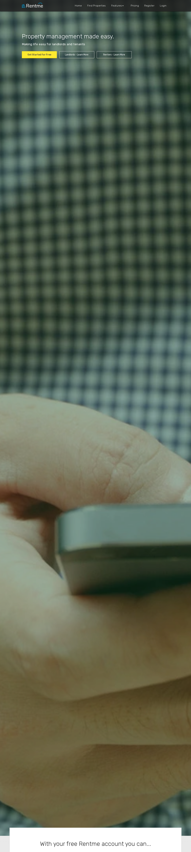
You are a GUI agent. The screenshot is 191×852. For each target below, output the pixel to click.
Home (78, 5)
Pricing (135, 5)
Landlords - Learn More (76, 54)
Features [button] (117, 5)
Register (149, 5)
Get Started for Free (39, 54)
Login (163, 5)
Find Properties (96, 5)
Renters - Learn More (114, 54)
